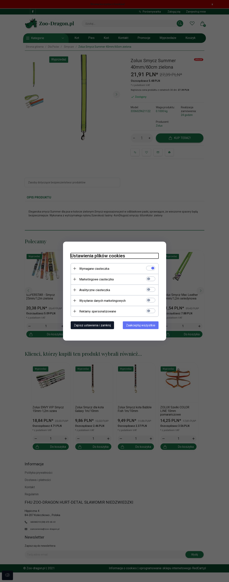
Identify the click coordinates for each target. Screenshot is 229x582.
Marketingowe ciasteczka (96, 279)
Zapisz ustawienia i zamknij (92, 325)
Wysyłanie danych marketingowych (102, 300)
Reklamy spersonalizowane (97, 311)
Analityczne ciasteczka (94, 290)
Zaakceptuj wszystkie (140, 325)
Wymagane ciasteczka (94, 268)
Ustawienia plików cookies (98, 255)
